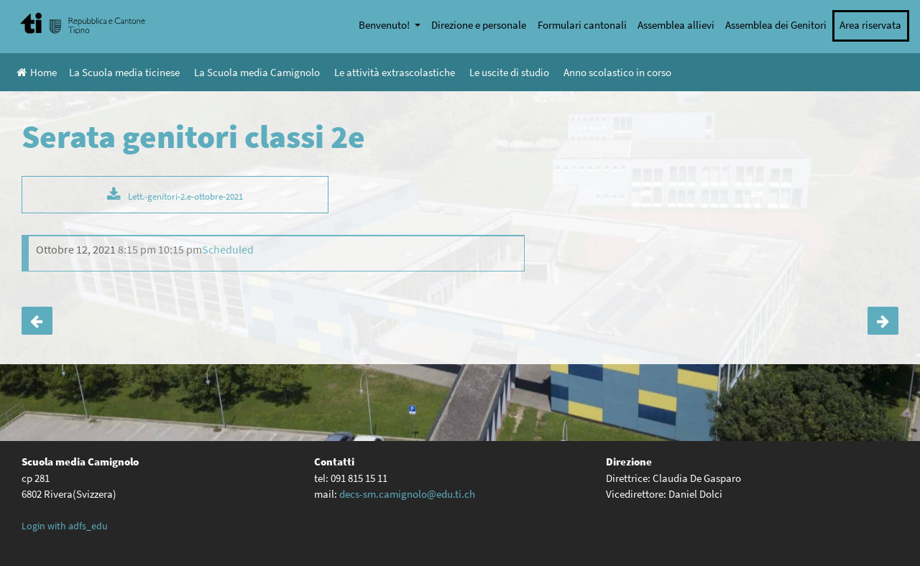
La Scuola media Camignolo (257, 72)
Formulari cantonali (582, 25)
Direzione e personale (478, 25)
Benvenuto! (385, 25)
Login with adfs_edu (65, 525)
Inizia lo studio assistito (883, 321)
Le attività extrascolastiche (394, 72)
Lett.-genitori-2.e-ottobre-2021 (185, 196)
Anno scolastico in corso (617, 72)
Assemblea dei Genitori (776, 25)
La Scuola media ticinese (124, 72)
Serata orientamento (37, 321)
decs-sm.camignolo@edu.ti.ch (407, 494)
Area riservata (870, 25)
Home (37, 72)
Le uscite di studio (509, 72)
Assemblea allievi (676, 25)
